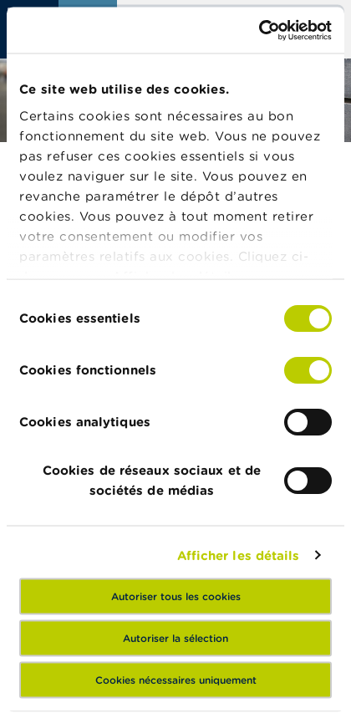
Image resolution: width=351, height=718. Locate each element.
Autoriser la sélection (175, 637)
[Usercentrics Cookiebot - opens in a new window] (259, 30)
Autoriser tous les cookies (176, 595)
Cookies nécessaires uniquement (176, 679)
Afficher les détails (238, 555)
